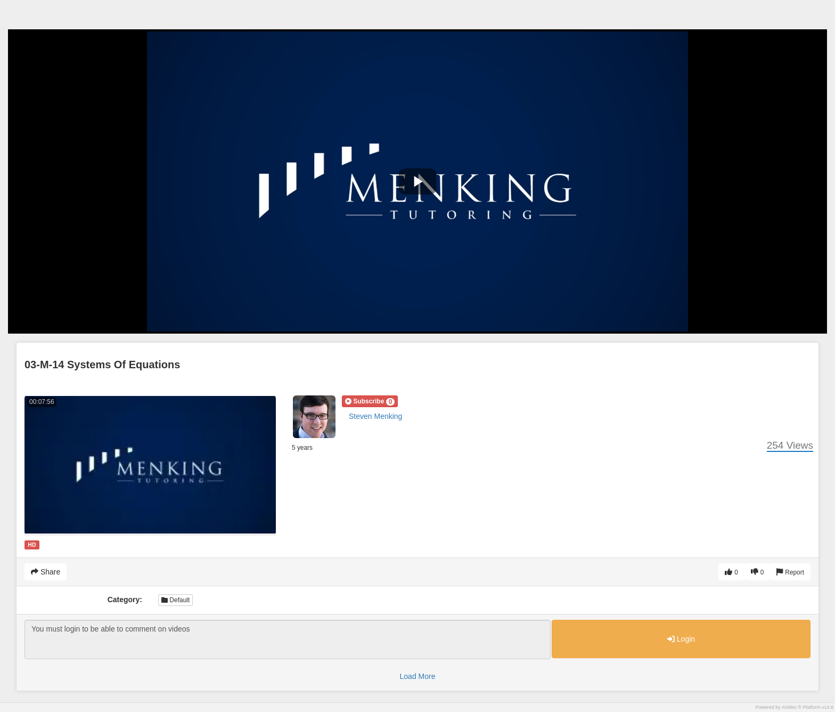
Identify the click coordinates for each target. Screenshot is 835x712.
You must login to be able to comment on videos (287, 639)
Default (175, 600)
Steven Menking (375, 416)
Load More (418, 676)
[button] (370, 401)
